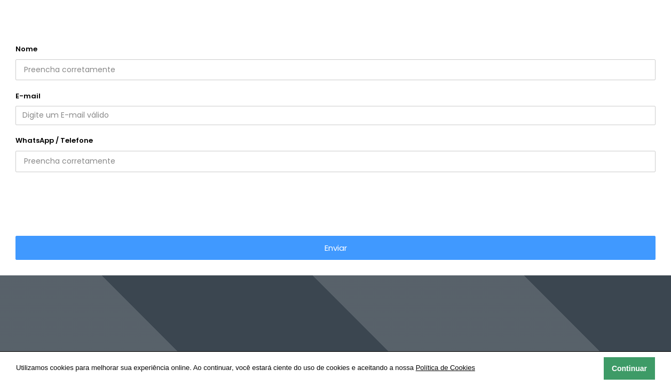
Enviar (336, 247)
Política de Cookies (445, 368)
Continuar (629, 368)
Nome (26, 49)
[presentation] (336, 202)
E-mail (28, 96)
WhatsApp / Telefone (54, 140)
